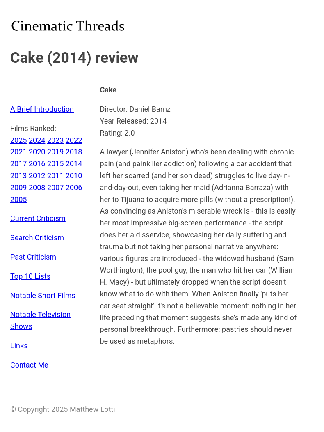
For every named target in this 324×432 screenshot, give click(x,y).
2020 (37, 151)
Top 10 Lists (30, 276)
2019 (55, 151)
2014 (74, 163)
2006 (74, 187)
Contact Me (29, 365)
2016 (37, 163)
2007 (55, 187)
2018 (74, 151)
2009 (18, 187)
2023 (55, 140)
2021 (18, 151)
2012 (37, 175)
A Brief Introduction (42, 109)
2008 (37, 187)
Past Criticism (33, 257)
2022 (74, 140)
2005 (18, 199)
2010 (74, 175)
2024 (37, 140)
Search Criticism (37, 237)
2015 (55, 163)
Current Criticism (38, 218)
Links (18, 345)
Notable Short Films (42, 295)
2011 (55, 175)
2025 (18, 140)
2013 (18, 175)
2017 (18, 163)
